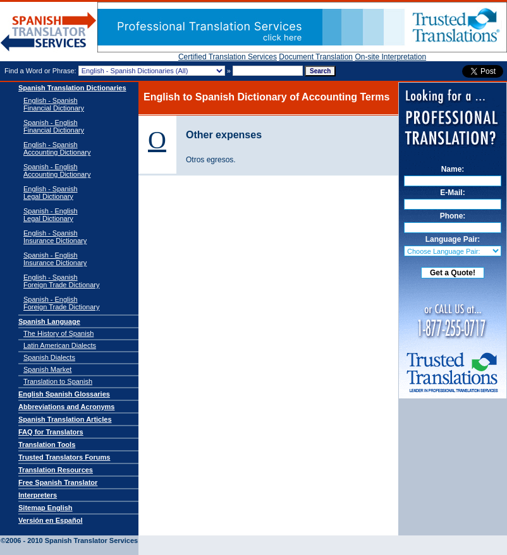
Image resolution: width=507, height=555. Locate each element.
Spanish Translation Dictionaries (72, 88)
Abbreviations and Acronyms (66, 406)
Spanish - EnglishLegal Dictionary (50, 214)
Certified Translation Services (227, 56)
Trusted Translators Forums (64, 457)
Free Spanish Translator (57, 482)
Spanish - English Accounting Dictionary (56, 170)
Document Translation (316, 56)
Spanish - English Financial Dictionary (53, 126)
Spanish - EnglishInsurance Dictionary (55, 258)
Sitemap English (45, 507)
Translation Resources (55, 470)
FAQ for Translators (50, 432)
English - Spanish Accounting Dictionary (56, 148)
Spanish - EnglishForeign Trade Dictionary (61, 303)
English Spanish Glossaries (64, 394)
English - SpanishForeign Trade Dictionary (61, 281)
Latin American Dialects (59, 345)
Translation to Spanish (57, 381)
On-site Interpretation (390, 56)
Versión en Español (50, 520)
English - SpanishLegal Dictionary (50, 192)
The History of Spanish (58, 333)
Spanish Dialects (49, 357)
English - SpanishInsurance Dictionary (55, 236)
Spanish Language (49, 321)
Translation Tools (46, 444)
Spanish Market (47, 369)
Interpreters (37, 495)
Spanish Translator (48, 31)
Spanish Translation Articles (65, 419)
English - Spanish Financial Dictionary (53, 104)
